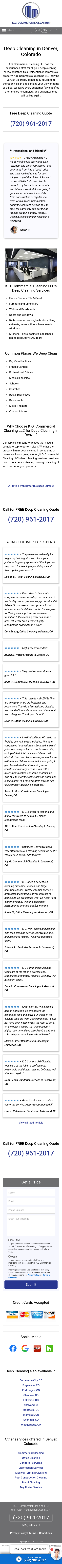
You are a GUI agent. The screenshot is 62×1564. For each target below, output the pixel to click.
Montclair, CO (31, 1408)
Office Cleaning (31, 1451)
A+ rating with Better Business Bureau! (31, 479)
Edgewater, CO (31, 1379)
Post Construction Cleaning (31, 1471)
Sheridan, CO (31, 1413)
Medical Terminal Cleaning (31, 1466)
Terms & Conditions (40, 1526)
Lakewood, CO (30, 1398)
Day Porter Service (31, 1481)
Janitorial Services (31, 1456)
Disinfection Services (31, 1461)
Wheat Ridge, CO (31, 1418)
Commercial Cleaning (31, 1446)
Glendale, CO (31, 1388)
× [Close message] (47, 1546)
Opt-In (14, 1250)
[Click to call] (31, 1559)
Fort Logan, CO (31, 1383)
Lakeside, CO (31, 1393)
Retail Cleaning (31, 1476)
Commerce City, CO (31, 1374)
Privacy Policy (33, 1269)
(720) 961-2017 (46, 30)
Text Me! (15, 1233)
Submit (31, 1278)
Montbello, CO (31, 1403)
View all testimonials (31, 1116)
